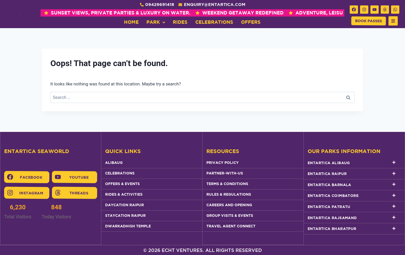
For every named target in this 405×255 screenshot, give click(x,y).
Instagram (31, 192)
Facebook (31, 177)
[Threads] (58, 193)
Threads (79, 193)
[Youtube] (58, 177)
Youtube (79, 177)
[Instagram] (10, 193)
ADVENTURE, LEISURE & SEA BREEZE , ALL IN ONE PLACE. (320, 12)
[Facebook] (10, 177)
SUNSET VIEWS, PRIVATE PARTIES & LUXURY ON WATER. (75, 12)
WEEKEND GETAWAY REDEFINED (198, 12)
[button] (393, 21)
